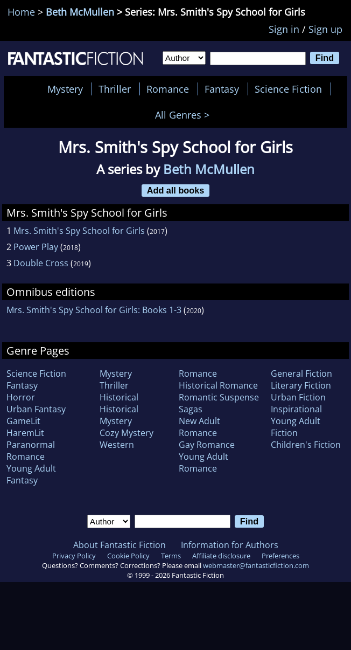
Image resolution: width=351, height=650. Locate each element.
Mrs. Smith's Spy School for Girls (79, 231)
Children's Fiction (306, 445)
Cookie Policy (128, 556)
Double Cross (40, 263)
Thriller (115, 88)
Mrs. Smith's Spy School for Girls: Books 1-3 (93, 310)
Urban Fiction (298, 397)
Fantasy (222, 88)
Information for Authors (229, 545)
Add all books (176, 190)
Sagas (190, 409)
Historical (119, 397)
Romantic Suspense (219, 397)
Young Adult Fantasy (31, 474)
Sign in (284, 29)
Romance (167, 88)
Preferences (280, 556)
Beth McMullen (80, 11)
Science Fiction (288, 88)
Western (117, 445)
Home (21, 11)
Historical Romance (218, 385)
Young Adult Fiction (295, 427)
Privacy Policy (74, 556)
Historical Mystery (119, 415)
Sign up (325, 29)
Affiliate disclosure (221, 556)
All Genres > (185, 114)
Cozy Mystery (126, 433)
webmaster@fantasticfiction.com (256, 565)
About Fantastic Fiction (119, 545)
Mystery (65, 88)
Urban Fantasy (36, 409)
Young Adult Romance (203, 462)
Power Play (35, 247)
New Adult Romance (199, 427)
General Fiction (301, 373)
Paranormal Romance (30, 450)
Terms (171, 556)
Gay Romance (207, 445)
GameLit (23, 421)
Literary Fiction (301, 385)
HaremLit (25, 433)
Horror (20, 397)
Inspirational (296, 409)
